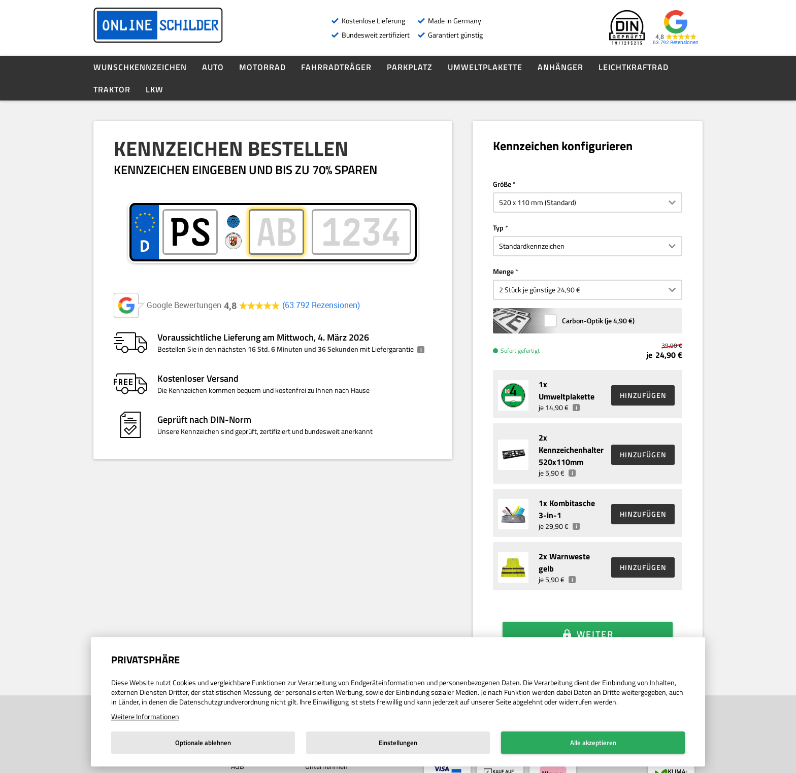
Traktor (111, 89)
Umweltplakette (485, 67)
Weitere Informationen (145, 716)
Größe (502, 184)
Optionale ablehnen (203, 742)
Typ (498, 227)
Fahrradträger (336, 67)
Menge (503, 271)
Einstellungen (398, 742)
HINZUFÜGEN (643, 395)
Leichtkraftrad (634, 67)
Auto (213, 67)
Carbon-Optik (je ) (598, 320)
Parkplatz (410, 67)
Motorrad (262, 67)
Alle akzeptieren (593, 742)
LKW (154, 89)
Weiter (595, 620)
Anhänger (560, 67)
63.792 (321, 305)
